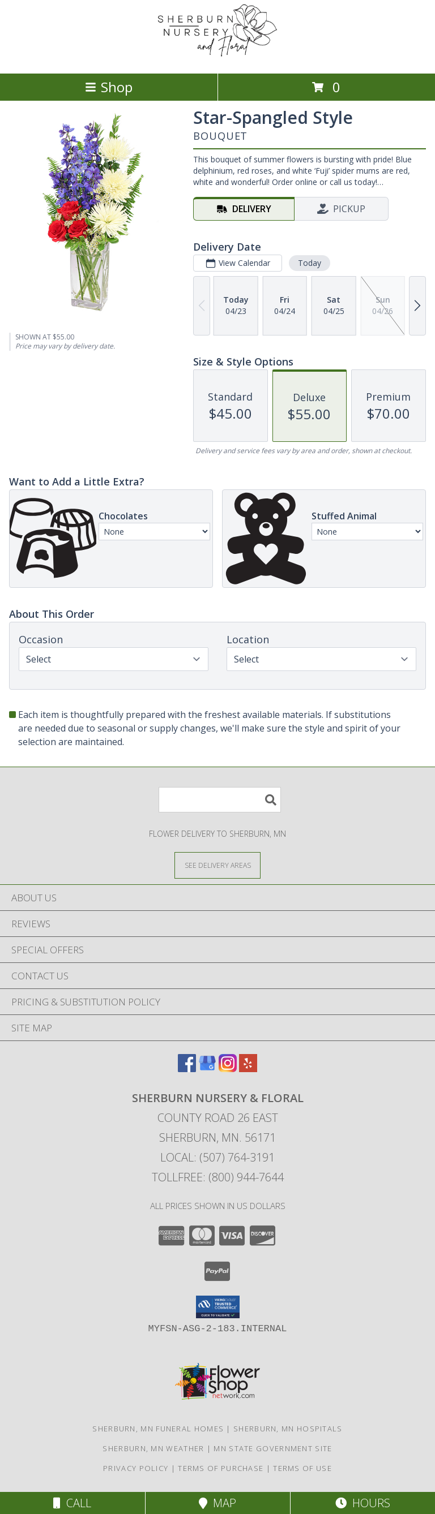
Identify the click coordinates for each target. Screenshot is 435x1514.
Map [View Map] (217, 1503)
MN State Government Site (273, 1448)
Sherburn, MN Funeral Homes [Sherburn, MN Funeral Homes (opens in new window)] (158, 1428)
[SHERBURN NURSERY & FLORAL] (217, 56)
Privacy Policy (135, 1468)
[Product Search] (220, 799)
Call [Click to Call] (72, 1503)
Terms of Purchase (220, 1468)
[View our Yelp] (248, 1068)
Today (309, 262)
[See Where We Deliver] (217, 864)
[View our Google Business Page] (207, 1068)
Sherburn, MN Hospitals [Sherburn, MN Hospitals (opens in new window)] (288, 1428)
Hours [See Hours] (362, 1503)
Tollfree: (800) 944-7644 (218, 1177)
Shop (109, 87)
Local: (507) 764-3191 (217, 1157)
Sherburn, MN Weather (153, 1448)
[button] (218, 1307)
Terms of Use (302, 1468)
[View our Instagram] (228, 1068)
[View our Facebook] (187, 1068)
